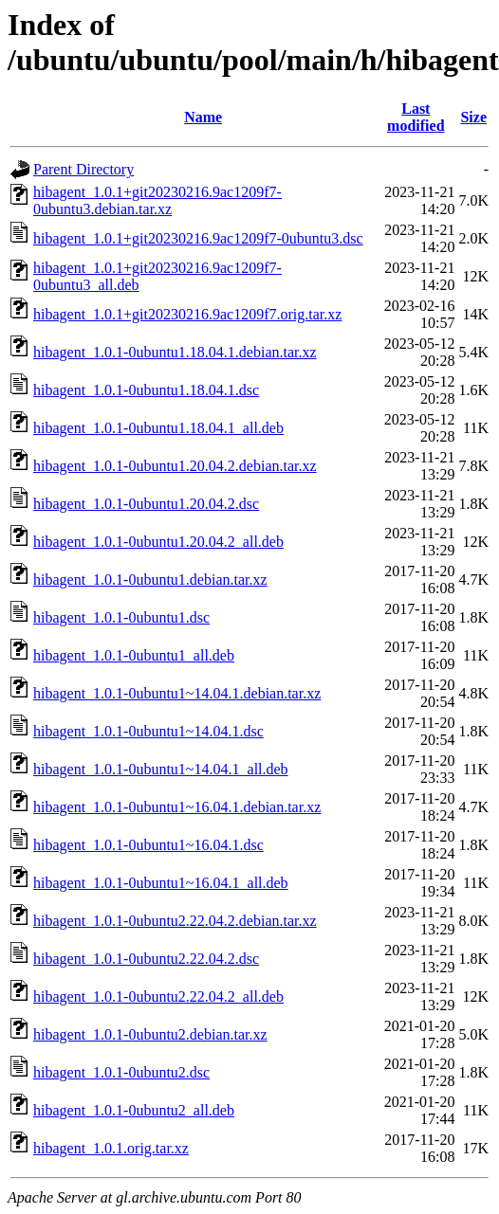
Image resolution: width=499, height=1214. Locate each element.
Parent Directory (83, 169)
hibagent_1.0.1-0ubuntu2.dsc (121, 1072)
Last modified (415, 117)
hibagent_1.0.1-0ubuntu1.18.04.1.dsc (146, 390)
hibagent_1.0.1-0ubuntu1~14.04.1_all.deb (160, 769)
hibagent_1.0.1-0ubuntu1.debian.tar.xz (150, 579)
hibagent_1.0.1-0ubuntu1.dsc (121, 617)
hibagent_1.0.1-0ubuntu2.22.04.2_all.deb (158, 996)
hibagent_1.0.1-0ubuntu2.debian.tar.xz (150, 1034)
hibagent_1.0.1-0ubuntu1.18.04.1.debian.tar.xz (175, 352)
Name (203, 117)
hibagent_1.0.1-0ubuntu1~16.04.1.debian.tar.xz (177, 807)
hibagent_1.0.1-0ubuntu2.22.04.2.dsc (146, 959)
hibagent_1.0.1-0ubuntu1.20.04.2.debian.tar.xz (175, 466)
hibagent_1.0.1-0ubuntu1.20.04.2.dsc (146, 504)
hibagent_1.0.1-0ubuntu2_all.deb (133, 1110)
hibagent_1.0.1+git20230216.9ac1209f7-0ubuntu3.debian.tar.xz (157, 200)
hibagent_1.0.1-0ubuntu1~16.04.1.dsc (148, 845)
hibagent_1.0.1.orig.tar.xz (111, 1148)
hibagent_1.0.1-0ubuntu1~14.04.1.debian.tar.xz (177, 693)
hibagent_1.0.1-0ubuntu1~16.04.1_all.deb (160, 883)
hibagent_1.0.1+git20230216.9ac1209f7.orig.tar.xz (187, 314)
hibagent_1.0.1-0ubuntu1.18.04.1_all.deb (158, 428)
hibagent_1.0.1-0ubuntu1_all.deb (133, 655)
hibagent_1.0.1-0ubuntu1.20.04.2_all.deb (158, 542)
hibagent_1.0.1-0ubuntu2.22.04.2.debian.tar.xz (175, 921)
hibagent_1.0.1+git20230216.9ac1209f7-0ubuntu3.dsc (198, 238)
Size (473, 117)
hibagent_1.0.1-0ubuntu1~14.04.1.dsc (148, 731)
